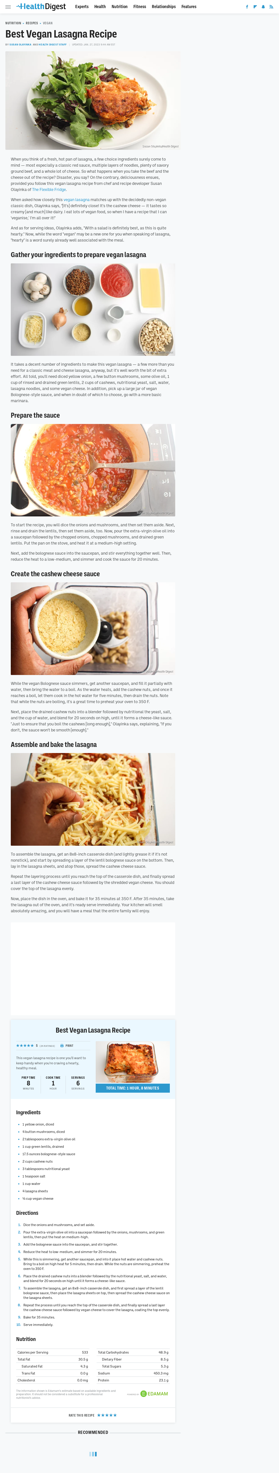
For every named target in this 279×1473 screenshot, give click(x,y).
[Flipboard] (255, 7)
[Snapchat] (263, 7)
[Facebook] (247, 7)
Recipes (32, 23)
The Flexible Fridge (49, 189)
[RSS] (271, 7)
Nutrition (120, 6)
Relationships (164, 6)
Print (66, 1045)
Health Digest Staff (52, 44)
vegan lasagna (77, 199)
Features (189, 6)
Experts (82, 6)
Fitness (139, 6)
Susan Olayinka (20, 44)
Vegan (48, 23)
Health (100, 6)
